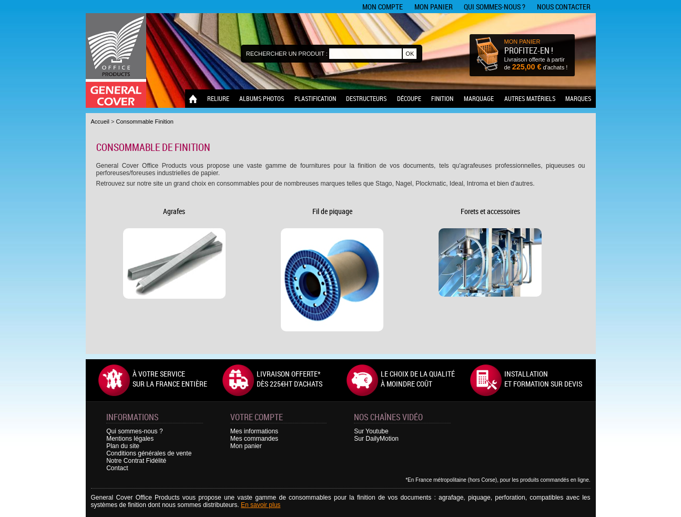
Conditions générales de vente (148, 453)
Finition (442, 98)
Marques (578, 98)
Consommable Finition (145, 121)
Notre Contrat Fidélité (136, 460)
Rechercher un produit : (287, 53)
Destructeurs (366, 98)
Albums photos (261, 98)
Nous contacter (564, 7)
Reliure (218, 98)
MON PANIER (522, 41)
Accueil (100, 121)
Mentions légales (130, 438)
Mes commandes (254, 438)
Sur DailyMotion (376, 438)
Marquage (479, 98)
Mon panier (433, 7)
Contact (117, 468)
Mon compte (382, 7)
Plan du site (122, 446)
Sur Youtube (371, 431)
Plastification (315, 98)
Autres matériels (529, 98)
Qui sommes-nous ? (494, 7)
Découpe (409, 98)
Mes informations (254, 431)
